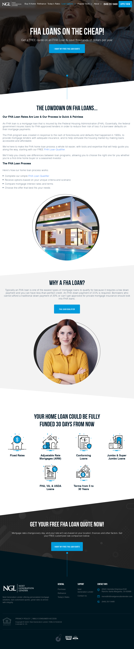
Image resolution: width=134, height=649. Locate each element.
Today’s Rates (54, 4)
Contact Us (82, 596)
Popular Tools (84, 4)
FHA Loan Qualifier (38, 176)
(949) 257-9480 (111, 4)
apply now (125, 4)
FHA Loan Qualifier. (54, 149)
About (97, 4)
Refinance (41, 4)
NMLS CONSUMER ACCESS (44, 619)
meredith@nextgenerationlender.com (117, 596)
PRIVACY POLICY (22, 619)
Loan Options (68, 4)
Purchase (62, 589)
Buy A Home (30, 4)
